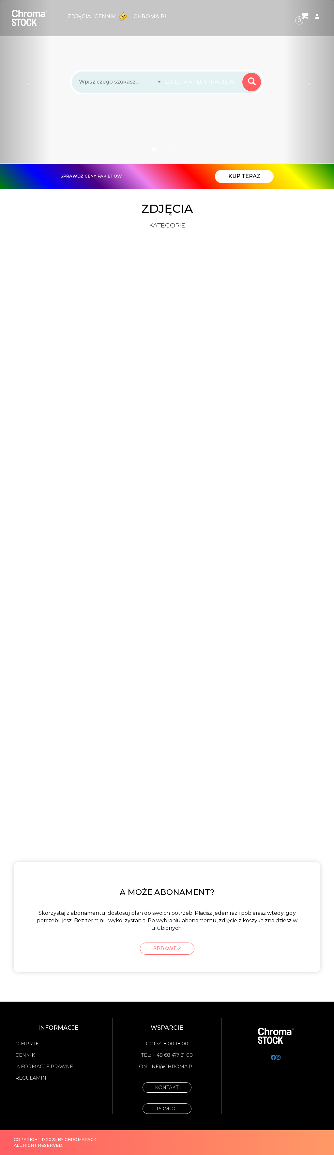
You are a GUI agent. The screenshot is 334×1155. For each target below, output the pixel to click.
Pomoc (167, 1109)
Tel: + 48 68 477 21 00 (167, 1055)
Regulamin (30, 1078)
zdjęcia (79, 16)
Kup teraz (244, 176)
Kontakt (167, 1087)
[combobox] (201, 81)
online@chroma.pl (167, 1066)
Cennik (112, 16)
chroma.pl (150, 16)
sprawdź (167, 948)
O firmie (27, 1044)
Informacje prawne (44, 1066)
